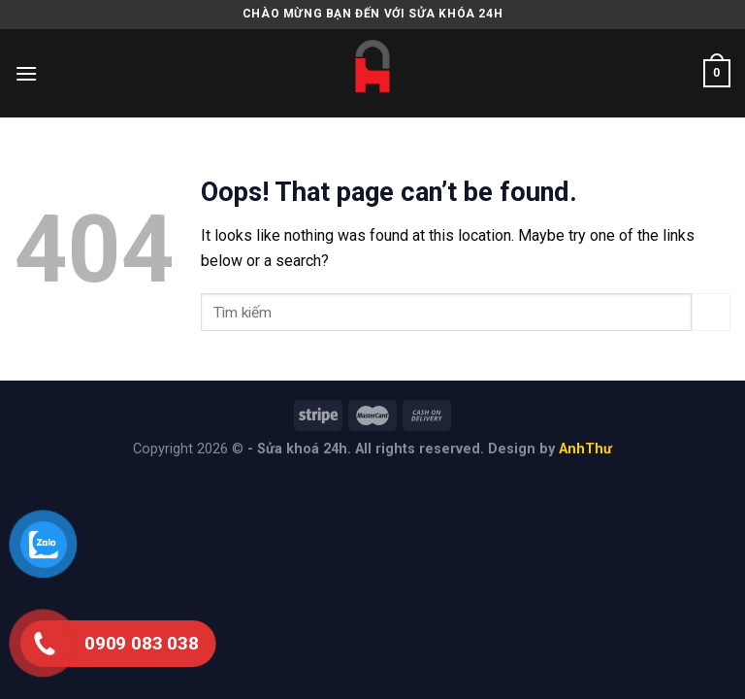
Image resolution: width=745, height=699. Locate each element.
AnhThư (585, 449)
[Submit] (711, 312)
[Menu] (26, 73)
